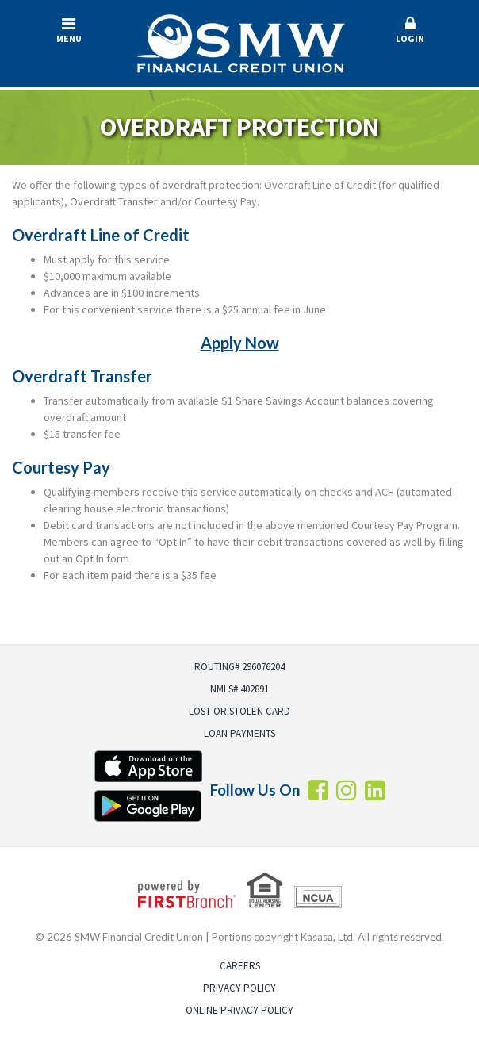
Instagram (346, 790)
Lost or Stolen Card (239, 711)
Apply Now (240, 342)
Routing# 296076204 (239, 667)
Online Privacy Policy (239, 1010)
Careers (240, 966)
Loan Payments (239, 733)
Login (411, 30)
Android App (148, 806)
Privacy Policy (239, 988)
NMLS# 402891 (239, 689)
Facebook (318, 790)
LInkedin (375, 790)
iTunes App (148, 766)
